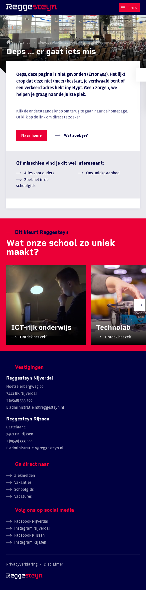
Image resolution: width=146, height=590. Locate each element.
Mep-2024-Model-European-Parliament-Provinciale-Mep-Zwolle (86, 42)
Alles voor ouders (39, 173)
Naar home (31, 135)
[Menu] (129, 7)
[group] (46, 305)
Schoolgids (24, 489)
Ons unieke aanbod (103, 173)
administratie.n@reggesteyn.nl (36, 407)
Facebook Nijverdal (31, 521)
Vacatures (23, 496)
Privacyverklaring (22, 564)
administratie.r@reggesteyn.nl (36, 448)
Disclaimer (53, 564)
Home (8, 42)
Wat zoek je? (75, 135)
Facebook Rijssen (29, 535)
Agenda (24, 42)
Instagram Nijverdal (32, 528)
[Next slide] (140, 305)
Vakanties (22, 482)
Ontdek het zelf (33, 337)
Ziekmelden (24, 475)
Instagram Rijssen (30, 542)
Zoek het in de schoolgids (32, 182)
